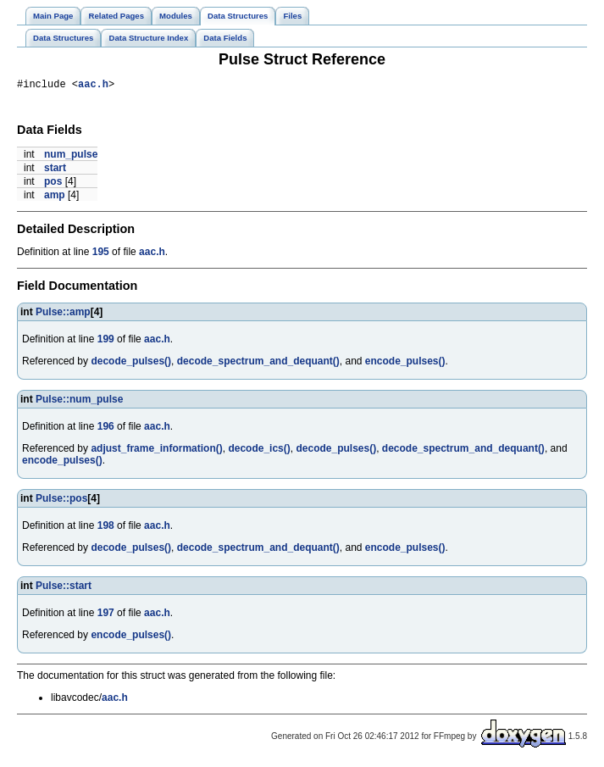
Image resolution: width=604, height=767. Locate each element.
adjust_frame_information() (156, 451)
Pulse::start (63, 588)
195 (100, 254)
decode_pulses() (131, 364)
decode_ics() (259, 451)
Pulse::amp (63, 314)
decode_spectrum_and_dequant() (258, 364)
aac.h (93, 86)
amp (54, 197)
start (55, 170)
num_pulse (70, 157)
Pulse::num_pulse (79, 402)
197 (105, 615)
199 (105, 341)
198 (105, 528)
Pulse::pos (61, 501)
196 (105, 429)
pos (53, 184)
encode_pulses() (405, 364)
